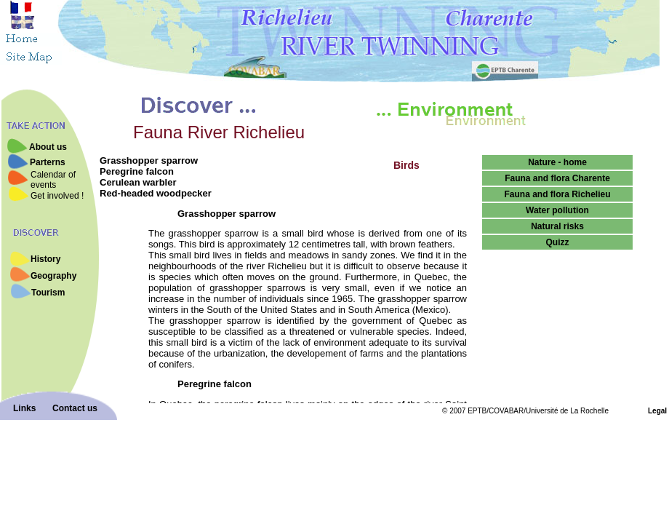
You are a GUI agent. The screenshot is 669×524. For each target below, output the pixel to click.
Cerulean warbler (138, 182)
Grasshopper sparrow (149, 160)
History (45, 259)
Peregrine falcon (137, 171)
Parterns (47, 162)
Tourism (48, 292)
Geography (53, 276)
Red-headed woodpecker (156, 193)
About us (48, 147)
